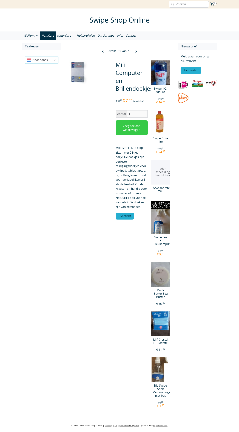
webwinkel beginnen (129, 425)
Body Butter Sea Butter (160, 294)
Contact (131, 35)
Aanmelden (190, 70)
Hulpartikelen (86, 35)
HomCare (47, 35)
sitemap (108, 425)
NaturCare (64, 35)
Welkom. (31, 35)
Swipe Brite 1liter (160, 140)
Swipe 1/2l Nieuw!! (160, 90)
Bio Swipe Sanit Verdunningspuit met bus (160, 391)
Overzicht (124, 216)
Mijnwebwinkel (160, 425)
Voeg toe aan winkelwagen (131, 128)
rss (116, 425)
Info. (120, 35)
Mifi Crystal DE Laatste (160, 341)
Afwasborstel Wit (160, 189)
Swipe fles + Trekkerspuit (160, 241)
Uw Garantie (106, 35)
